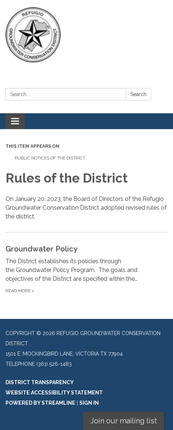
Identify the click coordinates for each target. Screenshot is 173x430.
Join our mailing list (123, 420)
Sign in (89, 403)
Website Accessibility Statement (54, 393)
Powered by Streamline (40, 403)
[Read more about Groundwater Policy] (86, 269)
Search (138, 94)
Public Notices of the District (50, 158)
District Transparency (40, 382)
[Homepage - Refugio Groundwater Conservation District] (86, 34)
